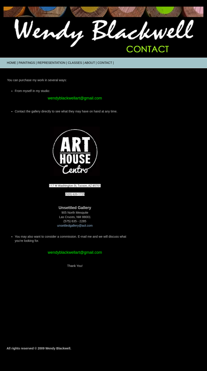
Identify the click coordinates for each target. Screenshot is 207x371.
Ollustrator (104, 362)
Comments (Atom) (84, 327)
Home (75, 316)
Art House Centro (75, 181)
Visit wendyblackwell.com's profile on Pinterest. (74, 279)
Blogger (135, 362)
